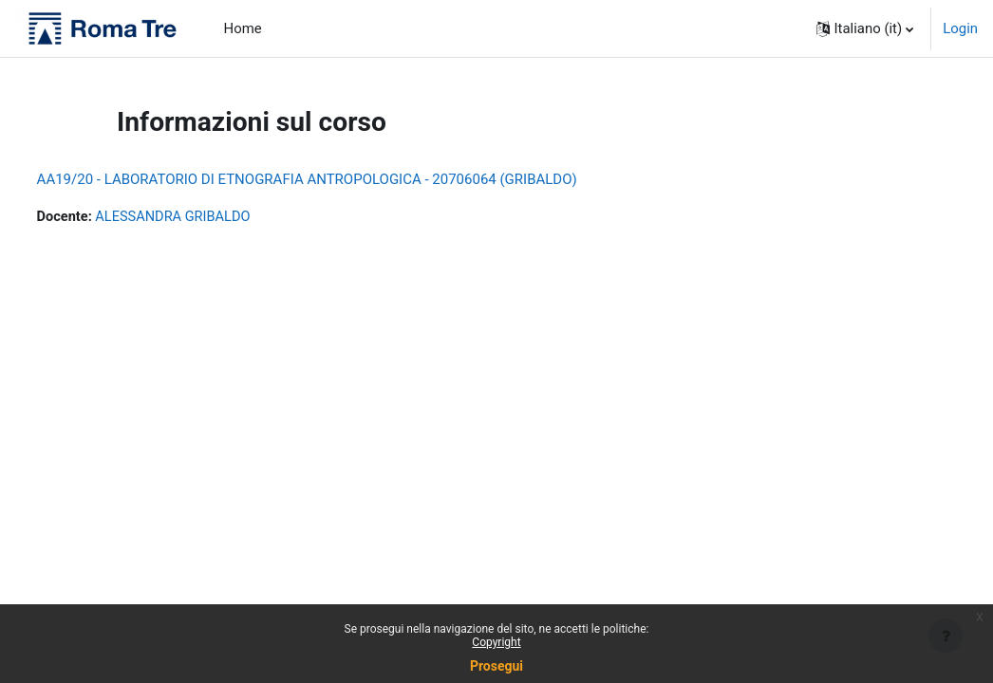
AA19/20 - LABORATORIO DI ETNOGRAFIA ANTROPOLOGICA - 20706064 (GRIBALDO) (342, 179)
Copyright (496, 642)
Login (960, 28)
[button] (865, 28)
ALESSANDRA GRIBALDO (211, 217)
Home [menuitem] (243, 28)
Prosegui (496, 666)
